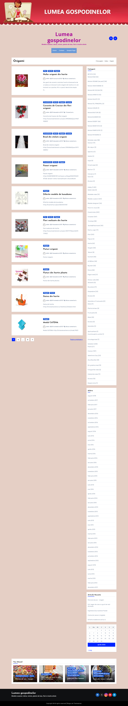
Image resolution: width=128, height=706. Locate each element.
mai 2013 (91, 525)
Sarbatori (91, 344)
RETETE (90, 74)
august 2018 (92, 396)
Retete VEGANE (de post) (96, 81)
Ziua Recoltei (92, 360)
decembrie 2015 (93, 467)
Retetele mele (92, 140)
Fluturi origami (50, 249)
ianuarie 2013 (92, 543)
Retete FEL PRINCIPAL (95, 103)
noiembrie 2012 (93, 551)
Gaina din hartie (51, 296)
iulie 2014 (91, 485)
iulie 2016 (91, 436)
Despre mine (92, 383)
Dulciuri (90, 143)
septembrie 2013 (93, 516)
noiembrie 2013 (93, 511)
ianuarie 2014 (92, 502)
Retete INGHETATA (94, 126)
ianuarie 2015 (92, 480)
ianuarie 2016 (92, 462)
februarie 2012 (92, 583)
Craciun (68, 102)
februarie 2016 (92, 458)
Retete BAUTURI (93, 112)
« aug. (90, 650)
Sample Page (71, 50)
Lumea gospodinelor (64, 37)
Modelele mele (92, 194)
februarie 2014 (92, 498)
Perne (90, 270)
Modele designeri (93, 203)
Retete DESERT (93, 121)
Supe (89, 160)
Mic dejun (91, 147)
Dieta (89, 304)
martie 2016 (91, 453)
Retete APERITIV (93, 95)
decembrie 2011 (93, 587)
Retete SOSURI (92, 108)
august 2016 (92, 431)
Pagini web (91, 274)
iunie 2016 (91, 440)
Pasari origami (50, 166)
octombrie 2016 (93, 422)
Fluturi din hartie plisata (55, 273)
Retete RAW (91, 77)
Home (55, 50)
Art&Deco (91, 261)
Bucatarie (91, 287)
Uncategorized (92, 339)
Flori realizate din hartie (55, 221)
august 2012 (92, 565)
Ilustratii (90, 257)
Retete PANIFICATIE (94, 130)
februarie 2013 (92, 538)
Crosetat (90, 216)
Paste (52, 293)
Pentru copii (92, 230)
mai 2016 (91, 445)
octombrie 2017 (93, 400)
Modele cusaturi (93, 199)
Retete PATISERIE (93, 135)
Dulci (89, 176)
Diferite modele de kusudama (57, 194)
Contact (61, 50)
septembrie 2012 (93, 560)
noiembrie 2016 (93, 418)
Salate (90, 156)
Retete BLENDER (93, 117)
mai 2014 (91, 489)
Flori (45, 71)
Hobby (90, 187)
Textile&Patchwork (94, 225)
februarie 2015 (92, 476)
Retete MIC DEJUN (94, 90)
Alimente (91, 282)
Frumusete (91, 313)
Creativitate (48, 102)
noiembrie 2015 (93, 471)
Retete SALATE (93, 99)
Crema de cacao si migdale (96, 615)
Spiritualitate (92, 331)
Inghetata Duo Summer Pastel (97, 611)
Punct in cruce (92, 208)
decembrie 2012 (93, 547)
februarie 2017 (92, 404)
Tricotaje (91, 221)
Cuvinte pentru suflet (95, 334)
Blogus (69, 703)
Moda (89, 317)
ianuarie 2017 (92, 409)
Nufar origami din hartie (55, 74)
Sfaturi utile (92, 280)
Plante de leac (92, 308)
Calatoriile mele (93, 374)
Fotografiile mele (93, 370)
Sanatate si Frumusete (95, 301)
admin (46, 78)
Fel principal (92, 165)
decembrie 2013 (93, 507)
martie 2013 (91, 534)
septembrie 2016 (93, 427)
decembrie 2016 (93, 413)
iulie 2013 (91, 520)
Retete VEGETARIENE (94, 86)
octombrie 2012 (93, 556)
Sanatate (91, 326)
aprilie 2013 (91, 529)
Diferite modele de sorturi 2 (97, 619)
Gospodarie (91, 291)
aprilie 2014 (91, 494)
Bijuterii (90, 265)
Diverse (90, 181)
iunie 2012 (91, 574)
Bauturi (90, 169)
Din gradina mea (93, 365)
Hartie (51, 71)
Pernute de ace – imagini (96, 600)
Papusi (90, 239)
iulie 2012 (91, 569)
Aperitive (91, 152)
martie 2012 (91, 578)
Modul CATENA (50, 323)
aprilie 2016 (91, 449)
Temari (90, 252)
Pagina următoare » (76, 339)
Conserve (91, 174)
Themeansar (77, 703)
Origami (57, 71)
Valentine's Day (93, 355)
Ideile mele (91, 190)
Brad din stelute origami (55, 137)
